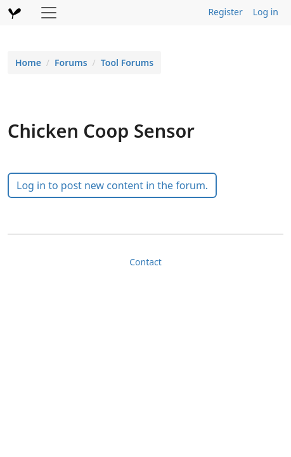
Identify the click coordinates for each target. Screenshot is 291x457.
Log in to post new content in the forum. (112, 185)
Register (225, 12)
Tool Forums (127, 62)
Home (28, 62)
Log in (265, 12)
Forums (71, 62)
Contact (145, 262)
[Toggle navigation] (49, 13)
